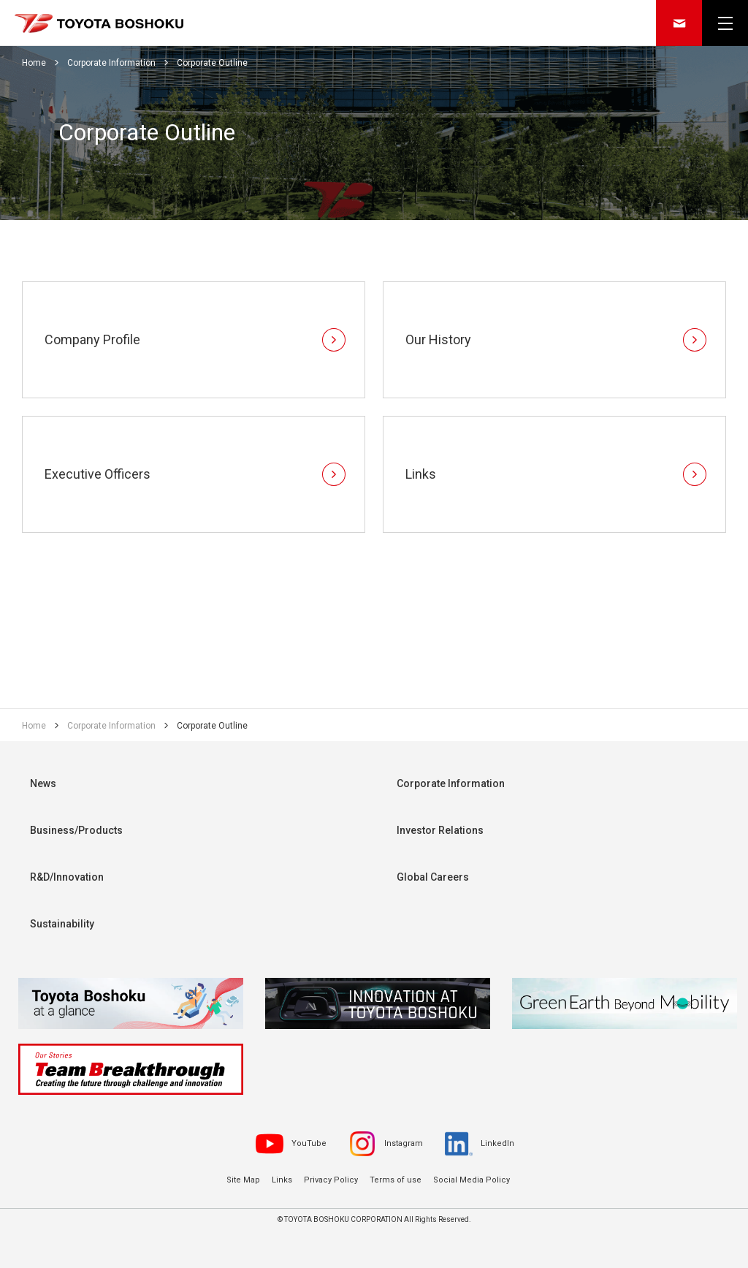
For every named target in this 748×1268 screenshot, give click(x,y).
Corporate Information (451, 783)
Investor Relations (440, 830)
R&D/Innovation (67, 877)
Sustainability (62, 924)
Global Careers (433, 877)
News (43, 783)
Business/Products (76, 830)
